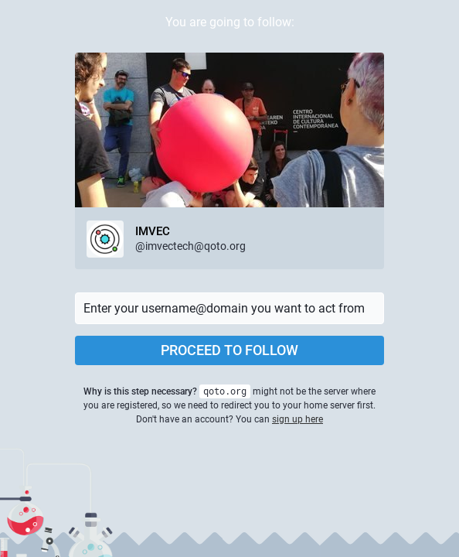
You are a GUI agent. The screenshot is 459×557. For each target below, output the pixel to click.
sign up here (297, 419)
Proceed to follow (229, 350)
